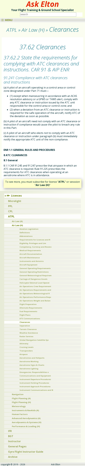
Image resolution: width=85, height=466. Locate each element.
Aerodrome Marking (29, 361)
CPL (10, 211)
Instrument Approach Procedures (35, 386)
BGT (10, 436)
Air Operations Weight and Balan (35, 300)
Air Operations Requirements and (35, 290)
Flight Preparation (28, 304)
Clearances (25, 322)
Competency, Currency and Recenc (36, 247)
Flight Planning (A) (21, 398)
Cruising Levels (26, 347)
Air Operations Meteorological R (35, 293)
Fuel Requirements (28, 311)
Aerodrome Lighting (29, 368)
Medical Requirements (30, 250)
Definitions (25, 232)
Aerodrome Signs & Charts (32, 365)
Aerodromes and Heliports (32, 358)
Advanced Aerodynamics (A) (26, 418)
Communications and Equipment (35, 376)
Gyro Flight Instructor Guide (25, 451)
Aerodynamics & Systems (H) (26, 422)
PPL (10, 206)
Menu (6, 20)
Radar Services (26, 336)
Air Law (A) (17, 221)
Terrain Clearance (28, 329)
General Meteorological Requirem (36, 275)
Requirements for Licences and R (35, 240)
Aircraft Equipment (28, 265)
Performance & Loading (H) (26, 426)
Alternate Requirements (31, 308)
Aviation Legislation (29, 229)
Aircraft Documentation (31, 254)
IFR (10, 431)
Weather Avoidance (29, 333)
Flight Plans (25, 315)
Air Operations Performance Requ (35, 297)
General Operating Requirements (35, 268)
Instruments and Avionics (32, 261)
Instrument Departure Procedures (35, 379)
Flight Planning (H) (21, 402)
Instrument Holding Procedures (34, 383)
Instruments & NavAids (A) (25, 410)
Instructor (14, 441)
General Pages (17, 446)
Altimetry (24, 343)
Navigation (17, 394)
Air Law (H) (17, 225)
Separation (25, 326)
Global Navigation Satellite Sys (34, 340)
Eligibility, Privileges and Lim (33, 243)
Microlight (14, 201)
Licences (14, 195)
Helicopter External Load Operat (34, 283)
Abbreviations (26, 236)
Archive (13, 457)
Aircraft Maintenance (30, 257)
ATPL (11, 216)
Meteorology (19, 406)
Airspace (24, 354)
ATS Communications (30, 318)
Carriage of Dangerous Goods (33, 279)
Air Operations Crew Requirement (35, 286)
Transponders (26, 351)
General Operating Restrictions (34, 272)
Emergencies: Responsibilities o (34, 372)
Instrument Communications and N (36, 390)
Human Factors (20, 414)
